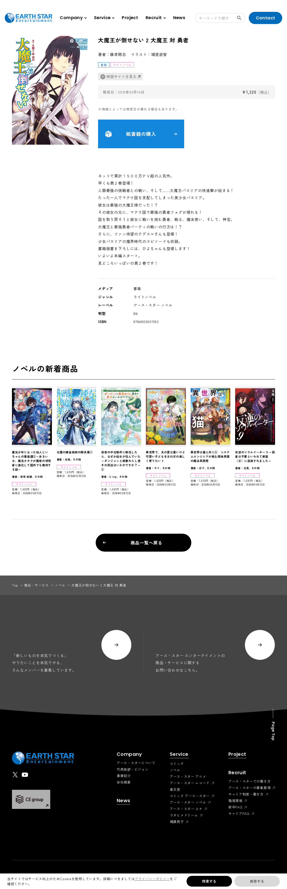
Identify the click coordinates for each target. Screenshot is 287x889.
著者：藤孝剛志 (112, 54)
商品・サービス (36, 585)
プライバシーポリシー (152, 878)
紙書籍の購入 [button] (141, 133)
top (15, 585)
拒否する (257, 881)
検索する (241, 18)
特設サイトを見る (118, 77)
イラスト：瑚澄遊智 (149, 54)
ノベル (60, 585)
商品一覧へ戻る (132, 542)
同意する (209, 881)
